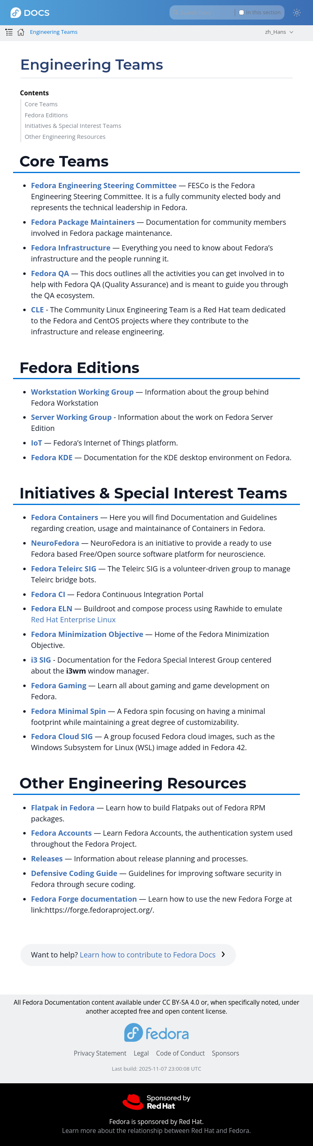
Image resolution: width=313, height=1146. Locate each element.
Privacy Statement (100, 1053)
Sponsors (225, 1053)
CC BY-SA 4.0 (180, 1002)
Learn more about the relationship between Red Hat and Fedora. (156, 1130)
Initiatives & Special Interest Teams (72, 125)
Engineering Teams (53, 31)
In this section (260, 12)
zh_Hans (275, 31)
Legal (141, 1053)
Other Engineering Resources (65, 136)
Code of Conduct (180, 1053)
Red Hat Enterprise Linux (73, 619)
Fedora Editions (46, 115)
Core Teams (40, 104)
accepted (123, 1011)
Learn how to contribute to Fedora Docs (152, 954)
